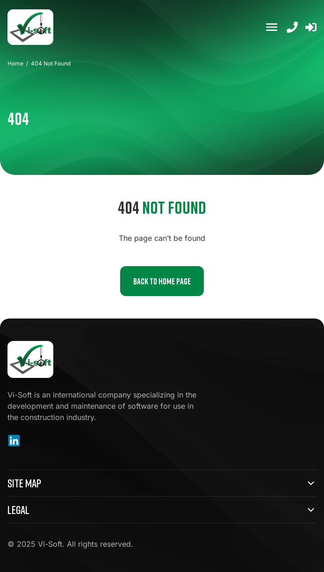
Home (15, 63)
